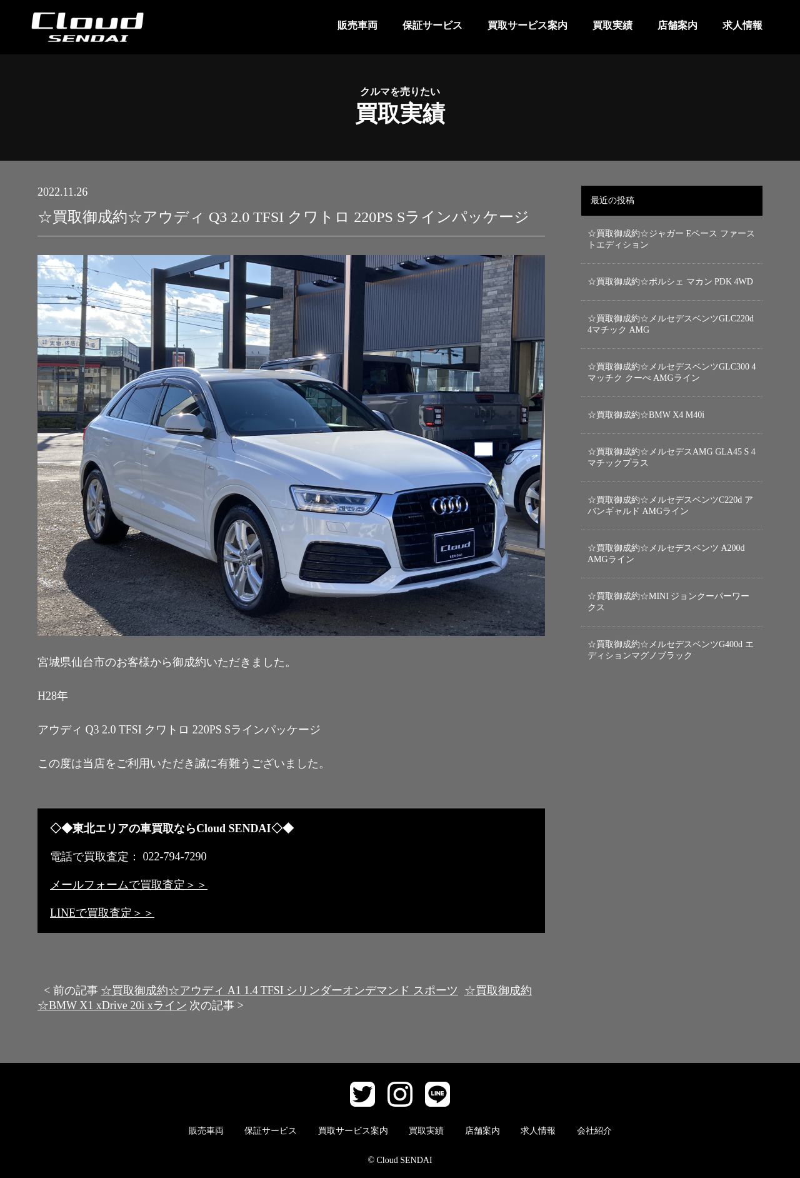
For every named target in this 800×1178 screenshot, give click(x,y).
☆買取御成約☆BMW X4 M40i (646, 415)
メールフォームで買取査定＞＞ (129, 884)
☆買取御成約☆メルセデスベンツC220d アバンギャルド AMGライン (670, 505)
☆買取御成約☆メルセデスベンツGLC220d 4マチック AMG (671, 324)
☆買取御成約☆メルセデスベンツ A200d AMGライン (666, 553)
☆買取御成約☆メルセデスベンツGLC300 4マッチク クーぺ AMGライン (672, 372)
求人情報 (742, 25)
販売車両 (358, 25)
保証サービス (432, 25)
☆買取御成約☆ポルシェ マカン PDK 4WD (670, 281)
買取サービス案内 (528, 25)
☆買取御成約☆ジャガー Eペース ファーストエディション (671, 239)
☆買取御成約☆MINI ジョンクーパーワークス (668, 602)
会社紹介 (594, 1130)
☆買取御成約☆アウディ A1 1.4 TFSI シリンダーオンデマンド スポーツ (279, 990)
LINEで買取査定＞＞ (102, 913)
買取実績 (612, 25)
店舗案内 (678, 25)
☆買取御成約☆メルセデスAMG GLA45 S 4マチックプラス (672, 457)
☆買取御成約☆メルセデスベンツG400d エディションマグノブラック (671, 650)
